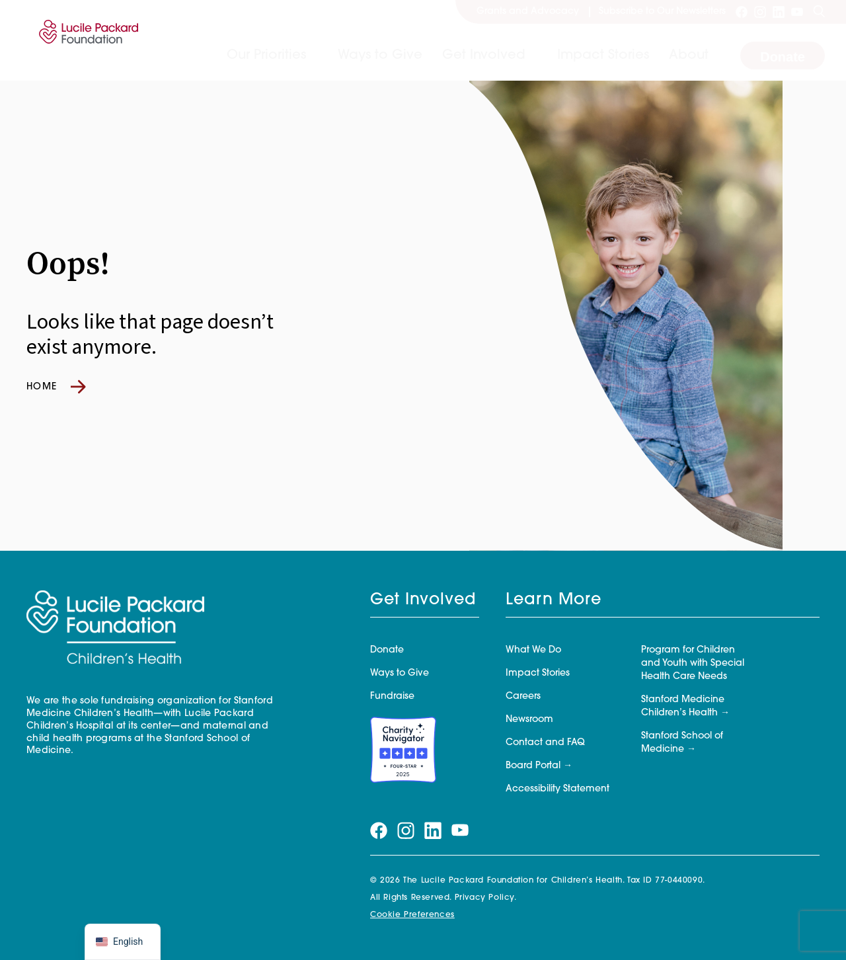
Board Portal (533, 766)
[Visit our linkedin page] (779, 12)
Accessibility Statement (557, 789)
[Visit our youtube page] (797, 12)
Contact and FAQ (545, 743)
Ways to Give (380, 55)
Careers (523, 696)
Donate (782, 57)
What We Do (533, 650)
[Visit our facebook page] (742, 12)
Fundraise (392, 696)
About (689, 55)
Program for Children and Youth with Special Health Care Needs (692, 663)
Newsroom (529, 720)
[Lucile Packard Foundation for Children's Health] (86, 40)
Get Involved (483, 55)
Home (56, 387)
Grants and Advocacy (528, 12)
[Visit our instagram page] (760, 12)
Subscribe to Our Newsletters (662, 12)
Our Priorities (266, 55)
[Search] (819, 12)
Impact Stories (603, 55)
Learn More (553, 600)
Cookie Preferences (412, 915)
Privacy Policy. (486, 898)
